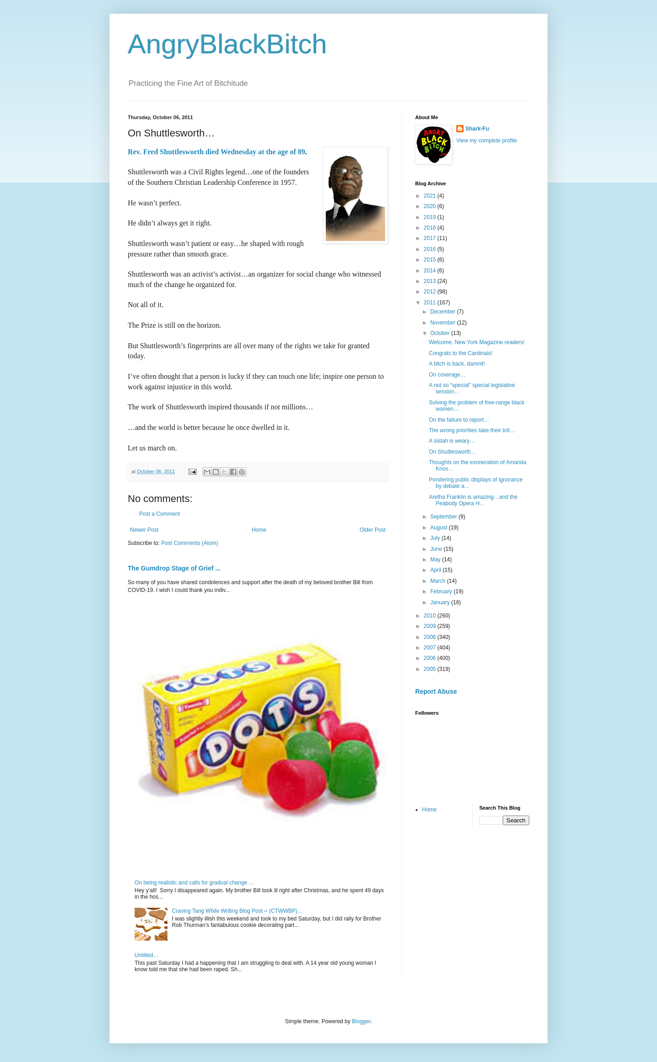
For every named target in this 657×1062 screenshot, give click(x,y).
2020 (431, 206)
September (444, 516)
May (436, 559)
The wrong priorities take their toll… (472, 430)
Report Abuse (436, 691)
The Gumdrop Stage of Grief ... (174, 568)
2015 (431, 259)
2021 (431, 196)
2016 (431, 249)
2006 (431, 658)
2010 (431, 615)
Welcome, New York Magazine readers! (477, 342)
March (438, 581)
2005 (431, 669)
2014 (431, 270)
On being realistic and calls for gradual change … (194, 882)
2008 (431, 637)
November (443, 322)
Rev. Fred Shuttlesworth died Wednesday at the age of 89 (216, 152)
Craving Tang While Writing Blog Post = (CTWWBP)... (237, 911)
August (439, 527)
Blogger (361, 1021)
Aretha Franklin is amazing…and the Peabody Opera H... (473, 500)
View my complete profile (486, 140)
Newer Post (144, 530)
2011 (431, 302)
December (443, 312)
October (440, 333)
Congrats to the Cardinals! (460, 353)
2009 (431, 626)
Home (259, 530)
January (440, 602)
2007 (431, 647)
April (436, 570)
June (436, 549)
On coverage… (447, 374)
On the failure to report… (459, 420)
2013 (431, 281)
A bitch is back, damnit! (457, 364)
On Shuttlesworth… (452, 452)
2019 (431, 217)
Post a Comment (159, 514)
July (436, 538)
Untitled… (147, 955)
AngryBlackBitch (227, 44)
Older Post (373, 530)
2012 (431, 291)
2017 (431, 238)
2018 (431, 228)
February (442, 591)
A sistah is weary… (452, 441)
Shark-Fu (477, 129)
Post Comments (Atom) (189, 543)
